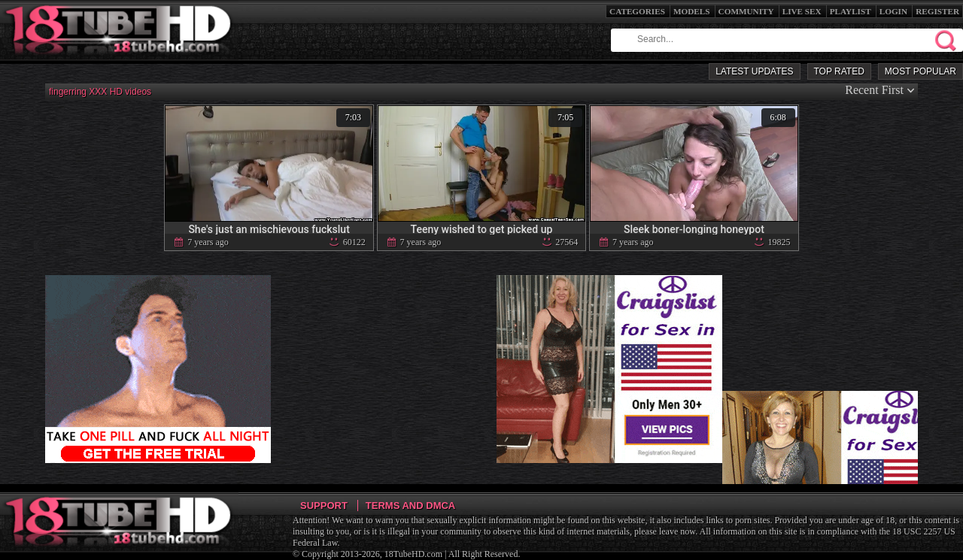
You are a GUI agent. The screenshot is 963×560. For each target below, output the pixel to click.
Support (324, 505)
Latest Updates (754, 71)
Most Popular (920, 71)
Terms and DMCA (410, 505)
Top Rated (839, 71)
